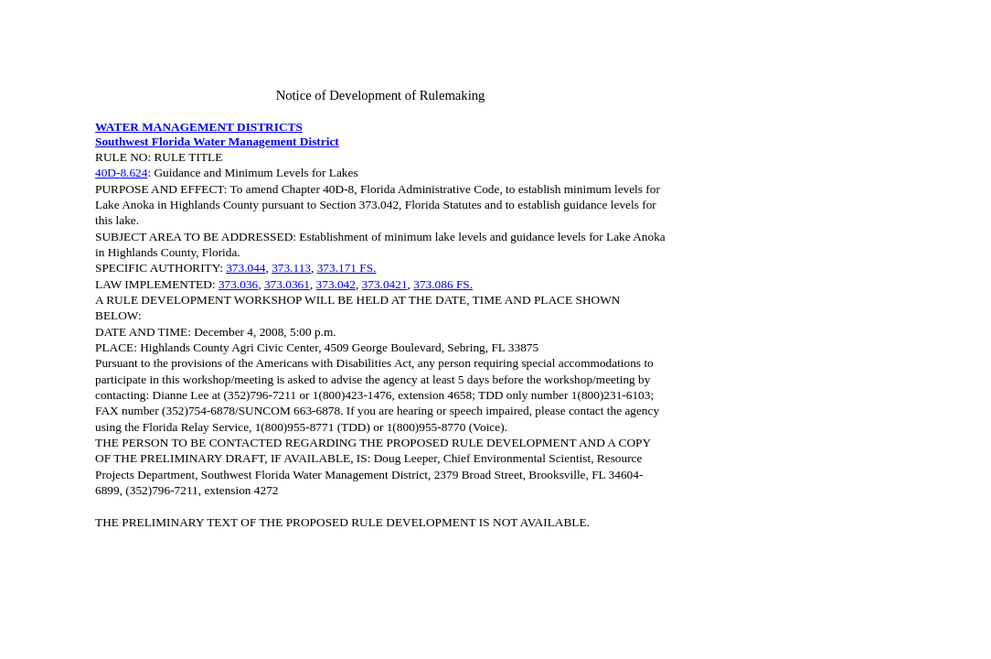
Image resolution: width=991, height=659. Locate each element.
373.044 (245, 268)
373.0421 (385, 284)
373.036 (238, 284)
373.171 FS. (347, 268)
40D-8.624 (121, 172)
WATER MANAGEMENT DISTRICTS (199, 127)
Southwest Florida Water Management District (217, 141)
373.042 (336, 284)
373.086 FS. (443, 284)
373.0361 (287, 284)
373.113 (291, 268)
